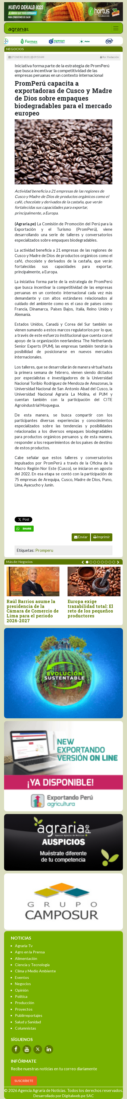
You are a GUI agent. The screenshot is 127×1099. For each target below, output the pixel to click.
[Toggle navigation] (116, 28)
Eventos (22, 977)
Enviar (81, 537)
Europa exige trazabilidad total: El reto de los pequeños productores (90, 608)
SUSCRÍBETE (23, 1081)
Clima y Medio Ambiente (35, 971)
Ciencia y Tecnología (32, 964)
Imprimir (101, 537)
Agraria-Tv (24, 945)
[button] (87, 562)
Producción (24, 1002)
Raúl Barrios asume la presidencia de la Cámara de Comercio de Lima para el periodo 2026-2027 (33, 611)
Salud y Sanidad (28, 1022)
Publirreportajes (28, 1015)
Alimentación (26, 958)
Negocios (23, 983)
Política (21, 996)
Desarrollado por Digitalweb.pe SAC (63, 1095)
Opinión (21, 990)
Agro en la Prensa (30, 952)
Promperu (44, 550)
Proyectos (24, 1009)
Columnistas (25, 1028)
